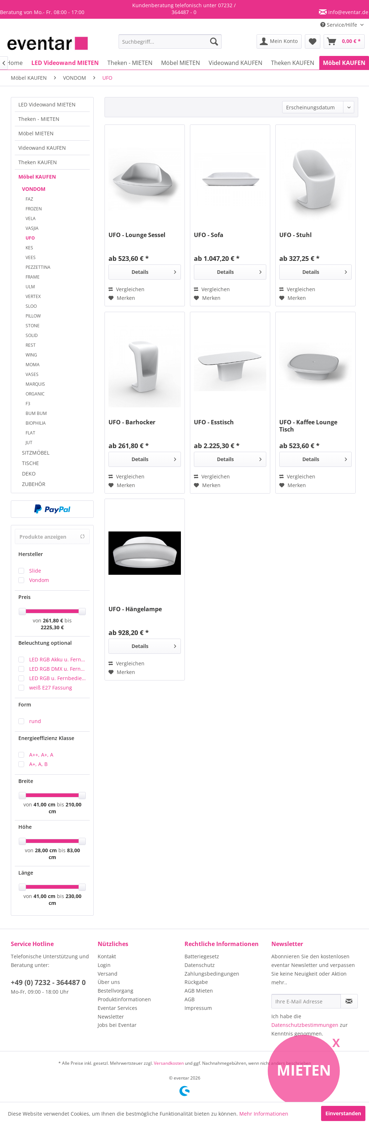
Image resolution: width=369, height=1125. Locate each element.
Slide (35, 570)
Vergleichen (126, 289)
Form (24, 704)
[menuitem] (170, 41)
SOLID (32, 335)
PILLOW (33, 316)
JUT (29, 442)
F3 (28, 403)
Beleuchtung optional (45, 642)
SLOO (31, 306)
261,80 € (54, 620)
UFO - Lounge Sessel (136, 235)
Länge (25, 872)
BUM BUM (36, 413)
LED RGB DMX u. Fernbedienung (57, 668)
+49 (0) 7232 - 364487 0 (48, 982)
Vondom (39, 580)
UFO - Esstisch (214, 422)
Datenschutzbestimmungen (304, 1024)
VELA (31, 218)
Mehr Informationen (263, 1113)
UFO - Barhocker (131, 422)
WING (31, 355)
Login (104, 965)
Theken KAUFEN (37, 162)
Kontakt (107, 956)
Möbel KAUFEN (37, 176)
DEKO (29, 473)
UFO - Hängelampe (135, 609)
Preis (24, 597)
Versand (107, 973)
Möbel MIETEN (36, 133)
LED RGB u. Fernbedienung (57, 678)
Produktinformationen (124, 999)
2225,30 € (52, 627)
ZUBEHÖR (33, 484)
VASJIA (32, 228)
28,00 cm (46, 850)
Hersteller (30, 554)
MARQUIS (35, 384)
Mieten (304, 1070)
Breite (25, 781)
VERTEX (33, 296)
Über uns (109, 982)
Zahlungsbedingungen (211, 973)
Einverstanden (343, 1113)
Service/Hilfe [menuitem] (339, 24)
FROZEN (34, 209)
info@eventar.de (347, 12)
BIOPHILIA (36, 423)
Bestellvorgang (115, 990)
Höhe (25, 826)
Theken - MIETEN (38, 118)
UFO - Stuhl (295, 235)
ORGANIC (35, 394)
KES (29, 248)
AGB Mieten (198, 990)
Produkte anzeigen (52, 536)
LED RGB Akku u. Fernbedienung (57, 659)
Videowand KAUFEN (42, 147)
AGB (189, 999)
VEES (31, 257)
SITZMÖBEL (35, 452)
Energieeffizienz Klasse (46, 738)
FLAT (30, 433)
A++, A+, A (41, 754)
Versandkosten (169, 1063)
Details (154, 270)
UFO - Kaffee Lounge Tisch (308, 426)
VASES (32, 374)
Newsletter (111, 1016)
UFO (30, 238)
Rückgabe (196, 982)
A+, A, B (38, 764)
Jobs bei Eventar (117, 1024)
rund (35, 721)
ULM (30, 287)
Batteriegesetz (201, 956)
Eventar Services (117, 1007)
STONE (33, 326)
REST (31, 345)
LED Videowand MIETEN (47, 104)
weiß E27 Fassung (50, 687)
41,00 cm (44, 804)
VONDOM (33, 188)
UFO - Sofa (208, 235)
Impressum (198, 1007)
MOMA (33, 365)
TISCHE (30, 463)
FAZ (29, 199)
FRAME (33, 277)
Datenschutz (199, 965)
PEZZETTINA (38, 267)
